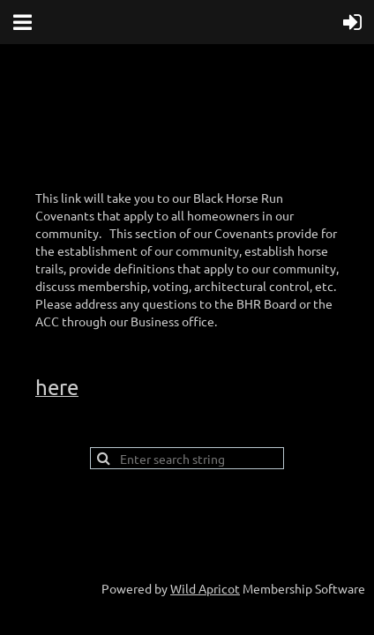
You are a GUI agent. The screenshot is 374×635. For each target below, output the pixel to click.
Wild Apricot (205, 588)
